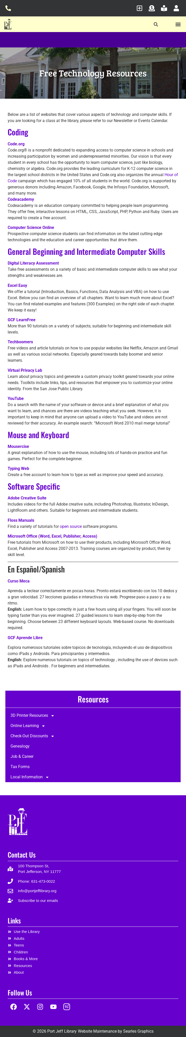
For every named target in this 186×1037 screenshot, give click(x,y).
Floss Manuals (21, 520)
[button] (156, 24)
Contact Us (22, 855)
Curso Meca (19, 581)
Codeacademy (21, 199)
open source (71, 526)
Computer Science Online (31, 227)
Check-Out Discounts (32, 736)
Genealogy (20, 746)
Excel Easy (17, 285)
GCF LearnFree (22, 319)
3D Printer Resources (32, 715)
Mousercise (18, 446)
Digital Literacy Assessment (33, 263)
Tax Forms (20, 766)
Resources (93, 699)
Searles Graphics (138, 1031)
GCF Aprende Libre (25, 637)
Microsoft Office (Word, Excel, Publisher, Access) (52, 536)
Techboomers (20, 341)
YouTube (16, 398)
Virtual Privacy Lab (25, 370)
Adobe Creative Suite (27, 498)
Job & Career (21, 756)
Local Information (29, 777)
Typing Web (18, 468)
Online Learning (27, 726)
